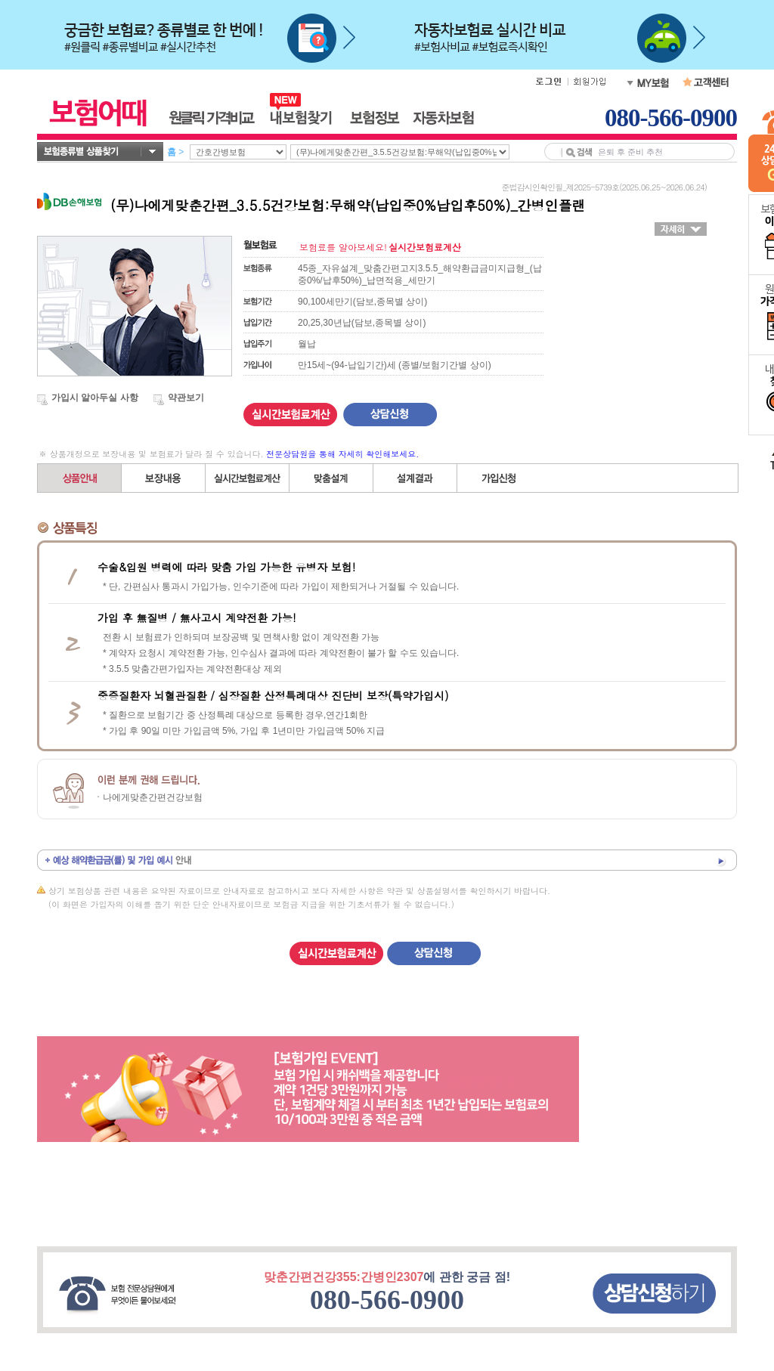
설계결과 (415, 478)
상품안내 (80, 478)
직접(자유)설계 (331, 478)
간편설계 (247, 478)
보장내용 (164, 478)
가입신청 (498, 478)
